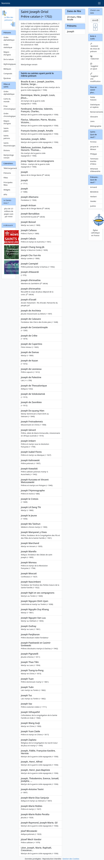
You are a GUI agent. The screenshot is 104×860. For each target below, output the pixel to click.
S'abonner (94, 57)
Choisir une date (95, 11)
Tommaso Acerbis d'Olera (94, 161)
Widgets (7, 190)
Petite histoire (93, 98)
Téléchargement (10, 168)
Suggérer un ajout (94, 66)
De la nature (9, 59)
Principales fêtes (8, 183)
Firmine (93, 142)
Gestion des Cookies (71, 859)
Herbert (93, 196)
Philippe (93, 154)
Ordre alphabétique (9, 38)
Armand (93, 187)
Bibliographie (95, 126)
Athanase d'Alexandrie (95, 170)
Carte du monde (7, 100)
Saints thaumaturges (9, 144)
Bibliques (7, 69)
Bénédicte (94, 192)
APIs (5, 194)
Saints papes (6, 129)
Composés (8, 73)
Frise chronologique (10, 107)
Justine (93, 206)
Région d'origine (7, 53)
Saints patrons (7, 136)
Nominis (5, 3)
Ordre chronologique (10, 114)
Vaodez (93, 201)
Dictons (7, 150)
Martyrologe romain (9, 156)
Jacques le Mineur (94, 147)
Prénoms (7, 173)
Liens (92, 121)
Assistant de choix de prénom (95, 48)
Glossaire (94, 116)
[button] (95, 25)
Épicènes (7, 78)
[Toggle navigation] (99, 3)
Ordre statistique (8, 46)
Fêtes (6, 177)
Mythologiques (10, 64)
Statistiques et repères (95, 105)
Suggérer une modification (95, 77)
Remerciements (96, 112)
